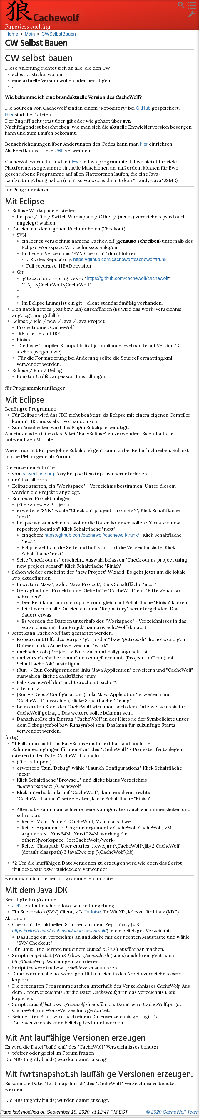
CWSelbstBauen (58, 33)
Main (30, 33)
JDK (16, 905)
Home (12, 33)
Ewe (76, 161)
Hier (9, 114)
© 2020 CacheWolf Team (172, 1111)
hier (144, 144)
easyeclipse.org (37, 473)
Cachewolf (56, 17)
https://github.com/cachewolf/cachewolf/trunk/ (91, 535)
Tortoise (92, 911)
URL (59, 150)
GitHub (143, 108)
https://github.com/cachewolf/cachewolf (127, 278)
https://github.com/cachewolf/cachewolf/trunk (120, 259)
